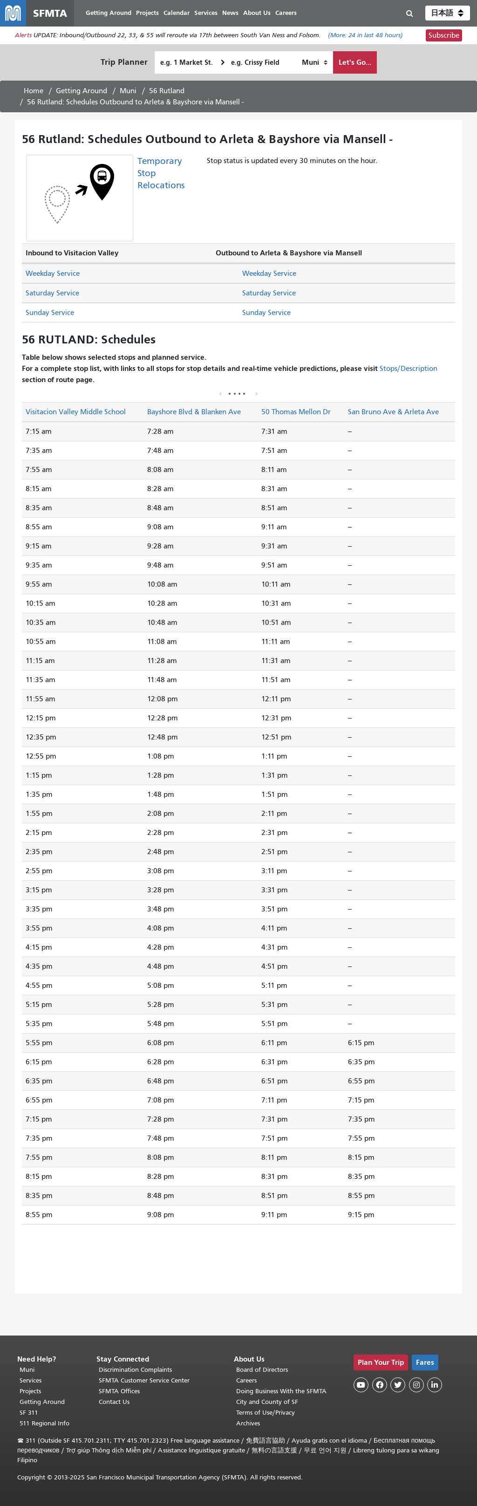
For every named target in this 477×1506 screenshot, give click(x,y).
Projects (30, 1391)
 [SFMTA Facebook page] (379, 1385)
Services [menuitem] (206, 13)
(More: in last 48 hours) (365, 36)
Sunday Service (50, 312)
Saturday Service (52, 293)
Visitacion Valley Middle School (76, 412)
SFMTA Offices (119, 1391)
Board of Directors (262, 1370)
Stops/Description (408, 368)
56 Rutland (166, 91)
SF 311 (29, 1413)
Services (30, 1380)
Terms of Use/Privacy (265, 1413)
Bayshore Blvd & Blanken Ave (194, 412)
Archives (248, 1423)
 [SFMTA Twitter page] (398, 1385)
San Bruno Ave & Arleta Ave (393, 412)
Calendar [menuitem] (177, 13)
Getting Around (81, 91)
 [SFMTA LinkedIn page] (434, 1385)
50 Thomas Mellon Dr (296, 412)
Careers (246, 1380)
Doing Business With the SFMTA (281, 1391)
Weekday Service (53, 273)
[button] (447, 13)
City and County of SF (267, 1402)
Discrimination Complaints (135, 1370)
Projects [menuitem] (147, 13)
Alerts (23, 36)
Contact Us (114, 1402)
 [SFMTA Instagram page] (416, 1385)
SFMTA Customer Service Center (144, 1380)
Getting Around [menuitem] (108, 13)
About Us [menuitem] (257, 13)
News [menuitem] (230, 13)
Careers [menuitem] (286, 13)
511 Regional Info (44, 1423)
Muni (128, 91)
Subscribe (444, 35)
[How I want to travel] (314, 62)
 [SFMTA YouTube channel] (361, 1385)
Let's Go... (355, 62)
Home (33, 91)
